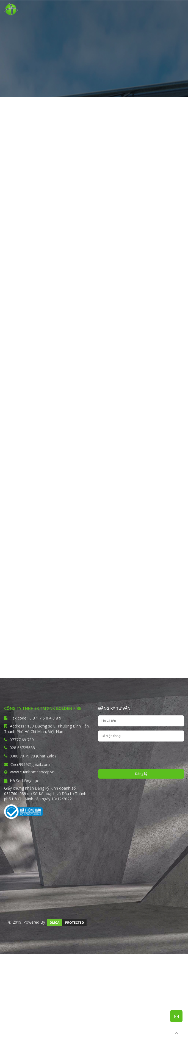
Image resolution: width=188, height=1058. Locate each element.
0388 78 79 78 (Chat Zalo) (33, 756)
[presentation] (140, 756)
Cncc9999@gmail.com (27, 764)
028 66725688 (22, 747)
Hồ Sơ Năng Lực (21, 780)
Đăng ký (141, 773)
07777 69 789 (22, 739)
